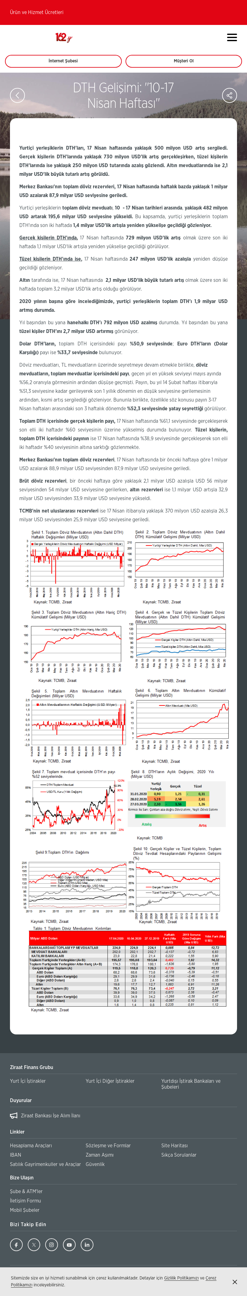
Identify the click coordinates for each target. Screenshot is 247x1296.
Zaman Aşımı (100, 1155)
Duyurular (21, 1100)
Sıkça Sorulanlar (179, 1155)
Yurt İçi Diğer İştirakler (110, 1081)
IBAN (15, 1155)
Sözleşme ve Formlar (108, 1145)
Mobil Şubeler (25, 1210)
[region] (123, 1115)
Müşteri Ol (189, 63)
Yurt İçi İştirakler (28, 1081)
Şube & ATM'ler (26, 1191)
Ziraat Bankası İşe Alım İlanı (50, 1115)
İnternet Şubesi (67, 63)
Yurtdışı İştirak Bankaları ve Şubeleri (191, 1084)
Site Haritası (174, 1145)
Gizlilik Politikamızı (181, 1278)
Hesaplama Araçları (31, 1145)
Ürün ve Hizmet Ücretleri (37, 12)
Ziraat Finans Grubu (31, 1067)
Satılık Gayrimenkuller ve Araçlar (45, 1164)
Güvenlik (95, 1164)
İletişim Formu (25, 1200)
